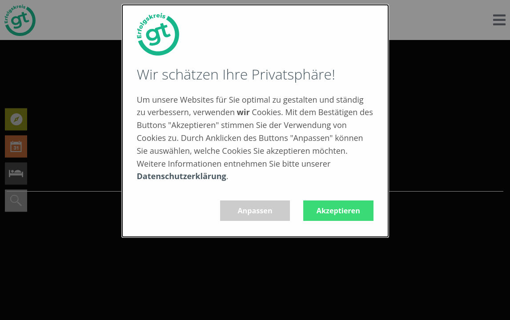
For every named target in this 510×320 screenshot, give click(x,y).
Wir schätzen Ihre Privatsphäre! (236, 74)
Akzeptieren (338, 211)
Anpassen (254, 211)
